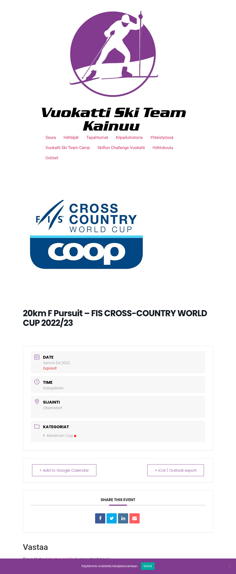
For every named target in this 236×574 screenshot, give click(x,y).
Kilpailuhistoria (129, 137)
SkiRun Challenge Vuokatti (121, 147)
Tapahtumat (97, 137)
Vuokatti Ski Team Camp (68, 147)
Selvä (147, 566)
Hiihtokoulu (163, 147)
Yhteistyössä (161, 137)
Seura (51, 137)
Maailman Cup (59, 435)
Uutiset (52, 157)
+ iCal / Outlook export (176, 470)
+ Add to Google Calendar (64, 470)
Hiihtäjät (71, 137)
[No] (229, 566)
